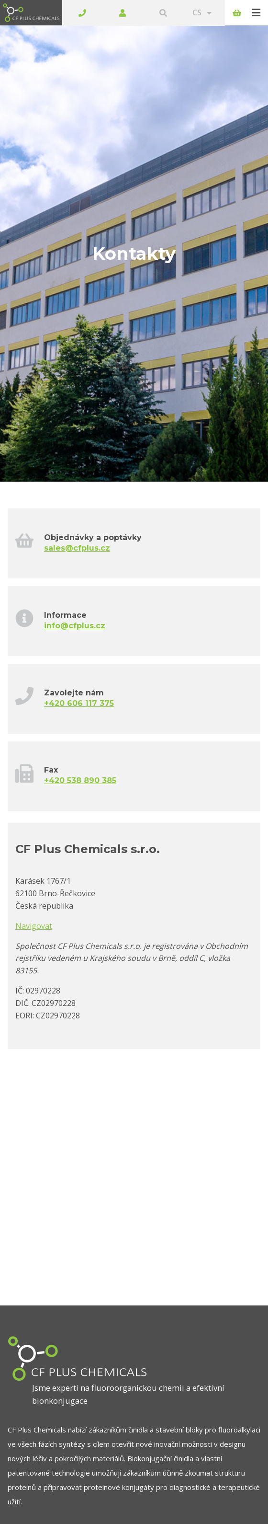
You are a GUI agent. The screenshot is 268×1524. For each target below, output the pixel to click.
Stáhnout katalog (60, 1509)
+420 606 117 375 (79, 677)
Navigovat (33, 900)
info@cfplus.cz (74, 599)
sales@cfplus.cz (77, 522)
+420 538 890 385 (80, 755)
